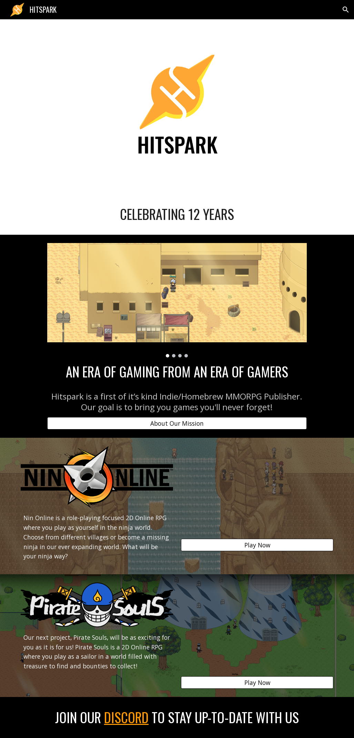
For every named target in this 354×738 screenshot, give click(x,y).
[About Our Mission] (177, 423)
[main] (177, 214)
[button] (345, 9)
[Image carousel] (177, 300)
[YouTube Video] (257, 488)
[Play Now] (257, 545)
